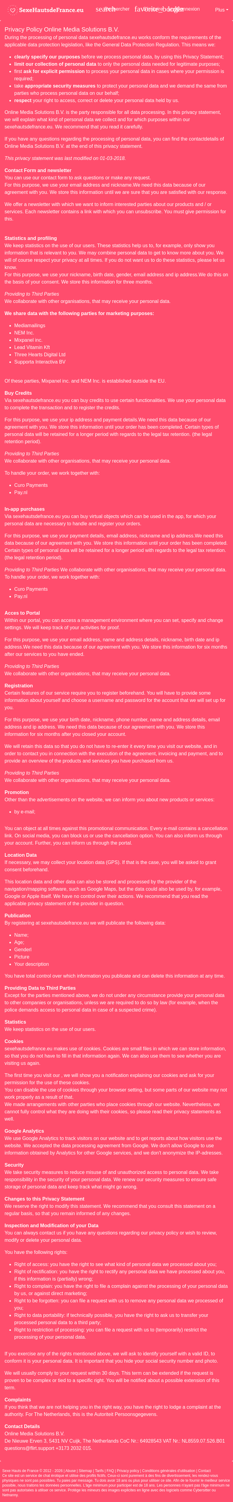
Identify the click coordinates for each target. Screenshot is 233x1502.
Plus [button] (220, 9)
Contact (204, 1471)
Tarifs (99, 1471)
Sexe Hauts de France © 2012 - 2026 (32, 1471)
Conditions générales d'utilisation (168, 1471)
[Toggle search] (112, 9)
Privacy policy (128, 1471)
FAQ (110, 1471)
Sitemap (85, 1471)
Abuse (71, 1471)
